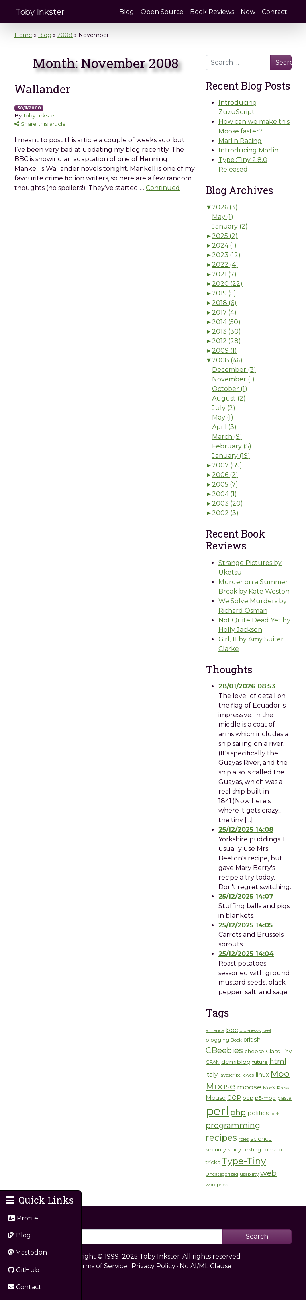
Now (248, 12)
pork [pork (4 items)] (274, 1113)
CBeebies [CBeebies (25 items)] (224, 1050)
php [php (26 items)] (238, 1112)
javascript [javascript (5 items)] (230, 1075)
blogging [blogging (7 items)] (217, 1039)
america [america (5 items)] (215, 1030)
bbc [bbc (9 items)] (232, 1030)
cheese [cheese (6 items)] (254, 1051)
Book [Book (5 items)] (236, 1040)
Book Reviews (212, 12)
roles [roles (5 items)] (244, 1139)
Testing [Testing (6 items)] (252, 1150)
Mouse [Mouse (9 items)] (216, 1097)
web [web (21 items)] (268, 1173)
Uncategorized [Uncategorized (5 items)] (222, 1174)
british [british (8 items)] (252, 1039)
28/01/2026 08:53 (246, 686)
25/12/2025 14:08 (245, 829)
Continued (163, 188)
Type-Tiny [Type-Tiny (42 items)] (244, 1161)
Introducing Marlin (248, 150)
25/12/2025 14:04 (246, 954)
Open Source (162, 12)
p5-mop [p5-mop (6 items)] (265, 1098)
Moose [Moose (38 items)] (220, 1086)
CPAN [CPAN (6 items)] (213, 1062)
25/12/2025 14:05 (245, 925)
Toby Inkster (40, 12)
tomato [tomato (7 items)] (272, 1149)
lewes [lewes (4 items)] (248, 1075)
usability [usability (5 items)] (249, 1174)
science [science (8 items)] (261, 1138)
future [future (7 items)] (260, 1062)
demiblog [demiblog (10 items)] (236, 1061)
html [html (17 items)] (277, 1061)
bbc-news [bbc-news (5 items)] (250, 1030)
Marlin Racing (240, 141)
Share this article (40, 124)
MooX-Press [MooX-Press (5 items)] (276, 1088)
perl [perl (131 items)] (217, 1111)
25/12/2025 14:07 (245, 896)
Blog (126, 12)
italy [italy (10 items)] (212, 1074)
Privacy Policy (153, 1266)
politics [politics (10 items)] (258, 1113)
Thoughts (229, 669)
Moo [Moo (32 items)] (280, 1073)
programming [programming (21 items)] (233, 1125)
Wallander (42, 89)
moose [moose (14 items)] (249, 1087)
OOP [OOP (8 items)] (234, 1097)
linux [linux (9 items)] (262, 1074)
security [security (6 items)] (216, 1150)
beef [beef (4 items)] (266, 1030)
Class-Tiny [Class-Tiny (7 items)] (279, 1051)
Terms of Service (101, 1266)
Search (283, 62)
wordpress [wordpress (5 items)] (217, 1184)
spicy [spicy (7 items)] (234, 1149)
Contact (274, 12)
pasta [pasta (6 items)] (284, 1098)
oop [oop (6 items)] (248, 1098)
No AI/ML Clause (205, 1266)
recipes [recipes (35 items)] (221, 1137)
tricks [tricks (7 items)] (213, 1162)
